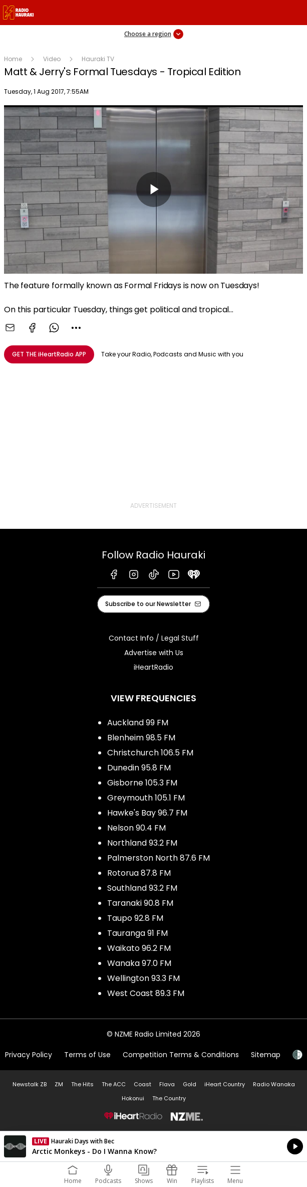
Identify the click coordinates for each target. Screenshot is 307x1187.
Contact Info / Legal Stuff (154, 638)
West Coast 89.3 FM (145, 993)
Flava (167, 1084)
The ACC (114, 1084)
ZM (59, 1084)
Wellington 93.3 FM (143, 978)
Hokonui (133, 1098)
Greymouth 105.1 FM (146, 798)
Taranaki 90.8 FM (140, 903)
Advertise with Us (153, 653)
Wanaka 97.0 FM (139, 963)
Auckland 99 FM (137, 722)
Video (52, 59)
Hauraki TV (98, 59)
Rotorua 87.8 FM (139, 873)
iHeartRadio (153, 667)
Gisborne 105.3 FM (142, 782)
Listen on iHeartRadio (153, 1146)
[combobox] (76, 328)
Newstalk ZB (30, 1084)
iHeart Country (224, 1084)
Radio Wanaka (274, 1084)
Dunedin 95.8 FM (139, 767)
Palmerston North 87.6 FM (158, 858)
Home (13, 59)
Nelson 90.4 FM (136, 828)
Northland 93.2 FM (142, 843)
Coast (142, 1084)
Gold (189, 1084)
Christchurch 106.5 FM (150, 752)
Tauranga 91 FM (137, 933)
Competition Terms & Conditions (181, 1055)
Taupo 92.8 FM (135, 918)
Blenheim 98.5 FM (141, 737)
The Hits (82, 1084)
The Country (169, 1098)
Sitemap (265, 1055)
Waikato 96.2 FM (139, 948)
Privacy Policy (28, 1055)
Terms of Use (87, 1055)
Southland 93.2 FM (142, 888)
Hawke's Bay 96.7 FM (147, 813)
